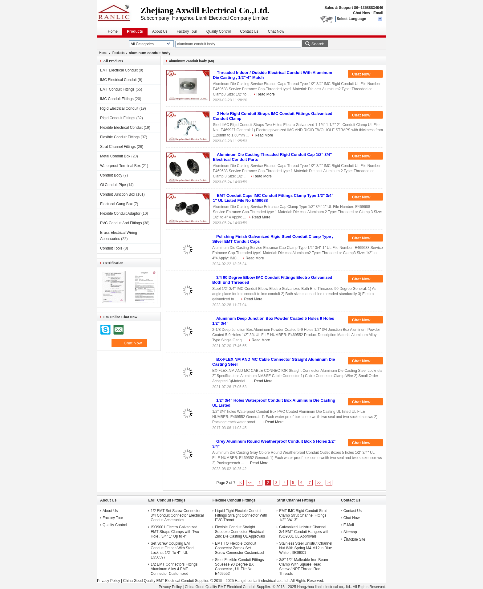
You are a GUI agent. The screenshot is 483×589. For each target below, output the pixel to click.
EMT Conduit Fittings (117, 89)
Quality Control (218, 31)
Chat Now (361, 13)
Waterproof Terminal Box (120, 166)
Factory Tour (187, 31)
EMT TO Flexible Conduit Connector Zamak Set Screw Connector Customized (239, 548)
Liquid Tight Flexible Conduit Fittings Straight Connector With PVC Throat (241, 515)
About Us (159, 31)
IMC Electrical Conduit (118, 80)
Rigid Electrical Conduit (119, 108)
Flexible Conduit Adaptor (120, 213)
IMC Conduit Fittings (117, 99)
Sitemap (350, 532)
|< (240, 483)
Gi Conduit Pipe (113, 185)
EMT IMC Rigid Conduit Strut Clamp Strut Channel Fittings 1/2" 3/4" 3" (303, 515)
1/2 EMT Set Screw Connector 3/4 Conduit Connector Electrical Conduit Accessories (177, 515)
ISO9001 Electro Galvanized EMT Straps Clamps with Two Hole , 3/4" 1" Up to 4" (175, 531)
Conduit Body (111, 175)
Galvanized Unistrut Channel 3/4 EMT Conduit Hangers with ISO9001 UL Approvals (304, 531)
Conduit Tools (111, 248)
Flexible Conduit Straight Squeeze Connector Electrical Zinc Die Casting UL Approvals (240, 531)
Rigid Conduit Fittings (117, 118)
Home (113, 31)
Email (378, 13)
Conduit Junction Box (117, 194)
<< (250, 483)
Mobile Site (354, 539)
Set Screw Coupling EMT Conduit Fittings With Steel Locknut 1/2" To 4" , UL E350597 (172, 550)
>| (329, 483)
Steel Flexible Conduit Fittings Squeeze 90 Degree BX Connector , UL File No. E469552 (239, 567)
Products (135, 31)
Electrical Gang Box (116, 204)
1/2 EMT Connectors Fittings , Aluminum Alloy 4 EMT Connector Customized (175, 569)
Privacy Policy (108, 581)
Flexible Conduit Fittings (120, 137)
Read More (266, 94)
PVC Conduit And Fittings (121, 223)
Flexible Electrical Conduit (121, 127)
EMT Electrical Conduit (119, 70)
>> (319, 483)
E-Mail (348, 525)
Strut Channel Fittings (118, 146)
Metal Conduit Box (115, 156)
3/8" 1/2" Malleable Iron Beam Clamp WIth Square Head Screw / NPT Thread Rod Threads (303, 567)
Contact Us (249, 31)
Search (317, 44)
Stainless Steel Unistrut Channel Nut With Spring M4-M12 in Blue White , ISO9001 (305, 548)
